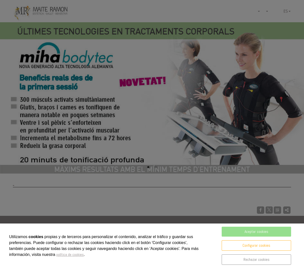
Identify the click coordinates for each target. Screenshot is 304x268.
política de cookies (70, 254)
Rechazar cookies (256, 259)
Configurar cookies (256, 245)
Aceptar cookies (256, 231)
